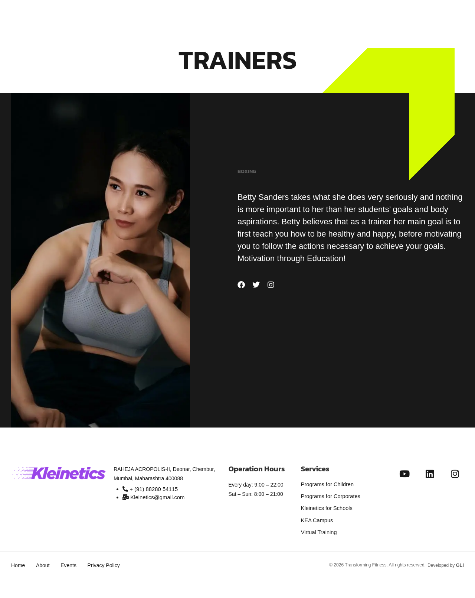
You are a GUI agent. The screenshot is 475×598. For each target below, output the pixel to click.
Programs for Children (326, 484)
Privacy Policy (110, 561)
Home (18, 561)
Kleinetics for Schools (326, 506)
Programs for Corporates (329, 495)
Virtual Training (318, 529)
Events (73, 561)
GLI (460, 560)
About (45, 561)
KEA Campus (316, 517)
